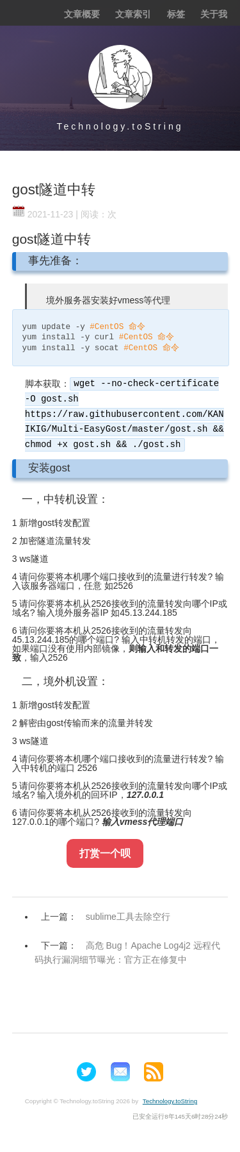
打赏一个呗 (105, 853)
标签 (176, 14)
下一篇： (127, 952)
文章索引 (133, 14)
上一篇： (109, 916)
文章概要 (82, 14)
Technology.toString (120, 126)
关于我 (213, 14)
